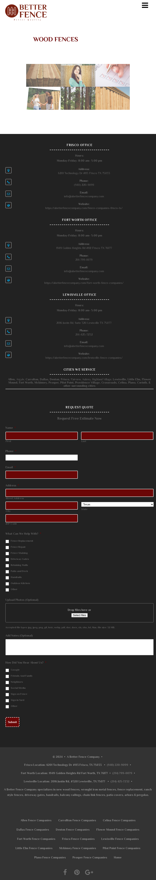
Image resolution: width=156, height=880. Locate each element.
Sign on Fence (19, 694)
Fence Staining (19, 553)
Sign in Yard (17, 700)
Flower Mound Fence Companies (117, 829)
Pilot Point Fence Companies (121, 848)
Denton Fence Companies (72, 829)
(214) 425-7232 (119, 781)
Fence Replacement (22, 540)
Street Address (15, 498)
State (84, 509)
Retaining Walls (19, 565)
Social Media (18, 688)
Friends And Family (21, 675)
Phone (10, 451)
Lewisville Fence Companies (120, 838)
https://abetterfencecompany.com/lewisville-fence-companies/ (84, 357)
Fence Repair (18, 547)
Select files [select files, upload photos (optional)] (79, 615)
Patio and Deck (19, 571)
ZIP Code (11, 524)
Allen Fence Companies (36, 820)
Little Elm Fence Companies (34, 848)
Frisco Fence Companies (78, 838)
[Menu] (145, 5)
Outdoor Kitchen (20, 583)
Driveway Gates (20, 559)
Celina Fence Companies (119, 820)
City (8, 511)
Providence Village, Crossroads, (89, 382)
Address (12, 485)
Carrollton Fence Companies (77, 820)
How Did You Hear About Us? (25, 662)
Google (15, 669)
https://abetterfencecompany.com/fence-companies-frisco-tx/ (84, 208)
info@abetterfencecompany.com (84, 196)
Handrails (16, 577)
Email (10, 467)
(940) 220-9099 (117, 764)
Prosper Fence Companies (90, 857)
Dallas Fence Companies (33, 829)
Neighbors (17, 681)
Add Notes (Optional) (19, 635)
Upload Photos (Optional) (21, 599)
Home (118, 857)
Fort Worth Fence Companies (36, 838)
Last (83, 441)
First (8, 441)
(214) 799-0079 (122, 773)
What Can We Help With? (23, 533)
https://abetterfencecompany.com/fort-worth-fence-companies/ (84, 282)
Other (14, 589)
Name (10, 427)
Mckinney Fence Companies (77, 848)
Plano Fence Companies (50, 857)
